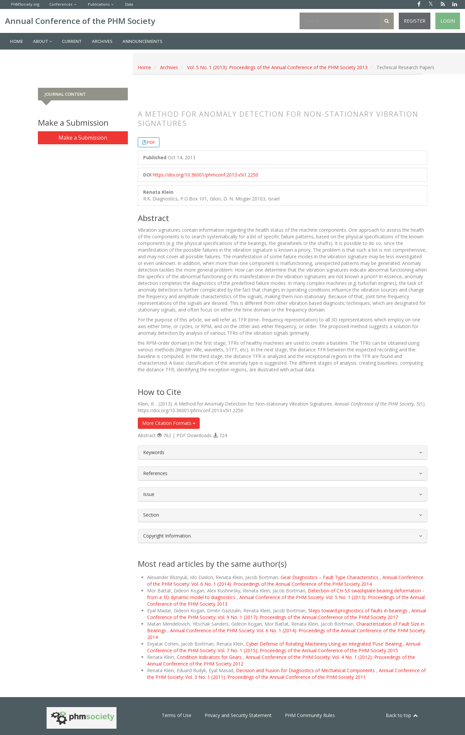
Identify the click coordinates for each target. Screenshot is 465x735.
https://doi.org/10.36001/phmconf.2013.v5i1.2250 (205, 175)
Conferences (60, 4)
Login (447, 21)
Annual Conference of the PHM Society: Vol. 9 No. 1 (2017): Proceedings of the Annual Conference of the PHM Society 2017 (286, 613)
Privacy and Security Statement (238, 715)
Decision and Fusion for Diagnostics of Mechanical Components (306, 670)
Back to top (402, 715)
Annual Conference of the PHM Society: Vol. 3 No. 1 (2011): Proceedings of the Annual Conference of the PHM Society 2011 (286, 673)
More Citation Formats (168, 423)
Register (414, 21)
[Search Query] (339, 21)
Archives (102, 41)
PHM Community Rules (310, 715)
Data (129, 4)
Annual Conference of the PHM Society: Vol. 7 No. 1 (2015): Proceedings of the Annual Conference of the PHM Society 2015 (283, 647)
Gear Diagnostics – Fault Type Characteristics (330, 577)
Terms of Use (176, 715)
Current (72, 41)
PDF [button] (151, 142)
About (42, 41)
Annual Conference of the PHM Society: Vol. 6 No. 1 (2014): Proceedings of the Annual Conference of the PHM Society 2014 (285, 580)
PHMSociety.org (25, 4)
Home (16, 41)
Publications (99, 4)
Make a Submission (83, 137)
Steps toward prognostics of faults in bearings (358, 610)
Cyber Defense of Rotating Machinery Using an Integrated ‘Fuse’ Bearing (324, 644)
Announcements (142, 41)
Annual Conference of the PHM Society (80, 20)
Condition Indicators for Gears (210, 657)
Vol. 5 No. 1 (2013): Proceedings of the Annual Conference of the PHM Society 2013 (277, 67)
